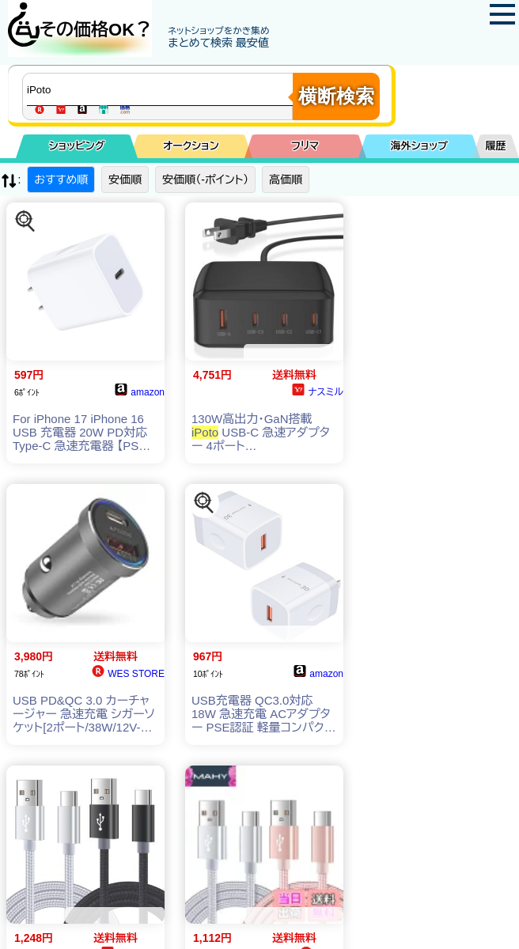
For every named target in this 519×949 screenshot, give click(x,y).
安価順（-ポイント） (205, 179)
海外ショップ (419, 146)
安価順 (125, 179)
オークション (191, 146)
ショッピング (77, 146)
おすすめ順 (61, 179)
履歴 (496, 146)
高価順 (285, 179)
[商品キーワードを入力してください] (161, 89)
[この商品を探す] (25, 221)
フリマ (305, 146)
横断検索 (336, 96)
